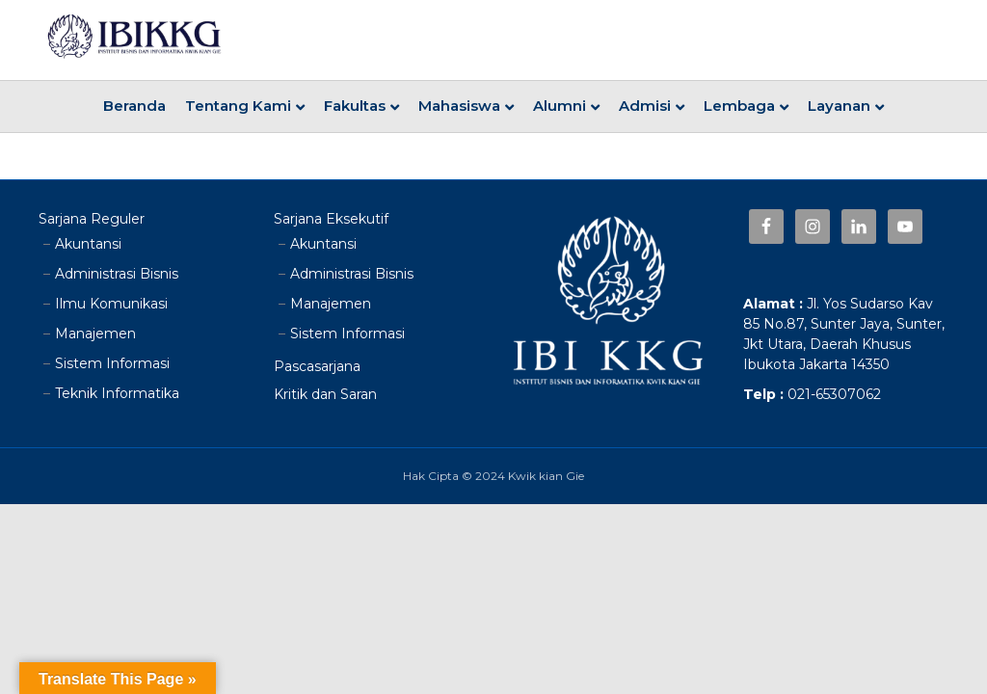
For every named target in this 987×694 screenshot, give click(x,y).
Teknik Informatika (117, 393)
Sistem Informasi (112, 363)
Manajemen (95, 333)
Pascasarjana (317, 366)
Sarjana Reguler (92, 218)
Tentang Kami (238, 105)
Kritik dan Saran (325, 394)
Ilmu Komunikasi (111, 303)
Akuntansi (88, 244)
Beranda (134, 105)
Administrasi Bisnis (116, 273)
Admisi (645, 105)
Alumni (559, 105)
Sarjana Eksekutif (331, 218)
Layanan (839, 105)
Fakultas (355, 105)
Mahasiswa (459, 105)
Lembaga (739, 105)
